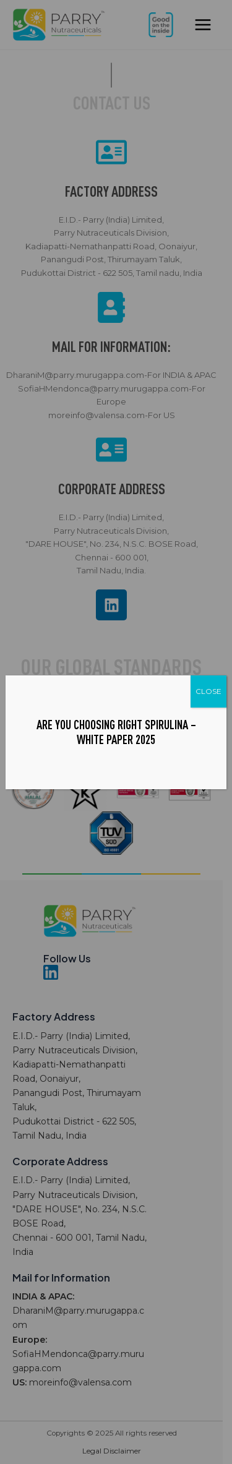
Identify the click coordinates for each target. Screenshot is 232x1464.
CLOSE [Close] (208, 691)
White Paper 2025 (116, 739)
